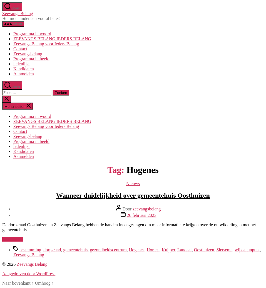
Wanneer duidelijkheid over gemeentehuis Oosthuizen (133, 195)
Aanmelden (23, 73)
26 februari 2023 (141, 215)
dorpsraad (52, 249)
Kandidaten (23, 68)
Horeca (153, 249)
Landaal (184, 249)
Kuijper (168, 249)
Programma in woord (32, 33)
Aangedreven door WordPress (28, 273)
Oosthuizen (204, 249)
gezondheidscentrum (108, 249)
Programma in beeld (31, 58)
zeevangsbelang (147, 209)
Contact (20, 48)
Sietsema (225, 249)
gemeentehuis (75, 249)
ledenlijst (21, 63)
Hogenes (137, 249)
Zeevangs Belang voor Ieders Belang (46, 43)
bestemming (30, 249)
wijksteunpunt (247, 249)
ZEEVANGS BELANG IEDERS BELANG (52, 38)
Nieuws (133, 183)
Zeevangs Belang (17, 13)
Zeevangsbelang (27, 53)
